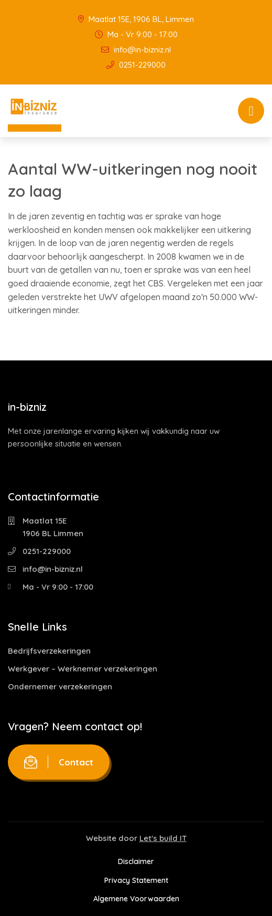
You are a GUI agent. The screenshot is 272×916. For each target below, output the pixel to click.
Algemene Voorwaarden (136, 898)
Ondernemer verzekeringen (60, 686)
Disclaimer (136, 861)
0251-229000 (136, 65)
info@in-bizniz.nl (136, 50)
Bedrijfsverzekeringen (49, 651)
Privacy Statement (136, 880)
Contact (58, 762)
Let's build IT (163, 838)
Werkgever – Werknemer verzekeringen (82, 669)
